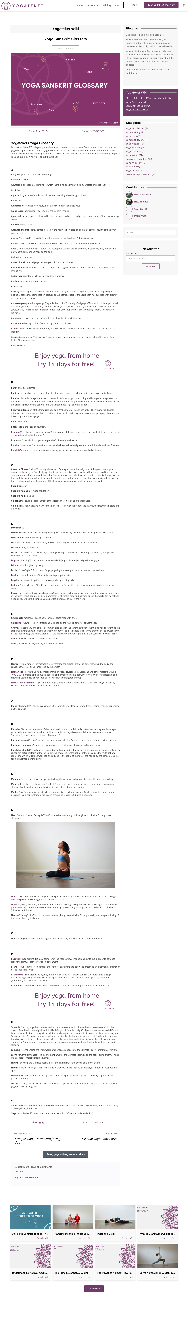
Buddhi (15, 450)
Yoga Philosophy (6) (135, 162)
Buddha (15, 445)
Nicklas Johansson (139, 195)
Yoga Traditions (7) (135, 151)
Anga (13, 248)
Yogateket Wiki (43, 1238)
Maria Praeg (136, 216)
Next (112, 1133)
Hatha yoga (17, 671)
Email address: (132, 253)
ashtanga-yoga (37, 303)
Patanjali (16, 958)
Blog (117, 5)
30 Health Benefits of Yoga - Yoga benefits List (148, 98)
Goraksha (16, 622)
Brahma (15, 432)
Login (134, 5)
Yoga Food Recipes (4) (136, 128)
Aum (13, 345)
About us (93, 5)
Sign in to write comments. (28, 1177)
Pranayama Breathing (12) (139, 159)
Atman (14, 328)
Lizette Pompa (137, 202)
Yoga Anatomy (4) (134, 132)
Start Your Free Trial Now (161, 5)
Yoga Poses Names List (137, 102)
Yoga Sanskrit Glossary (137, 109)
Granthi (15, 627)
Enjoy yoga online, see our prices (66, 1154)
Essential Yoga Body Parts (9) (140, 174)
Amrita (15, 238)
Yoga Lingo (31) (133, 136)
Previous (22, 1133)
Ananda (15, 243)
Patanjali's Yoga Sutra (97, 1083)
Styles (80, 5)
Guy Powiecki (136, 209)
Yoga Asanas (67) (134, 155)
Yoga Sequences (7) (135, 170)
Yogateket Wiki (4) (135, 147)
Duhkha (15, 585)
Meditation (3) (133, 166)
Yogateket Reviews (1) (136, 139)
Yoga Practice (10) (134, 143)
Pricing (107, 5)
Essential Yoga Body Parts (138, 105)
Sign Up (151, 266)
